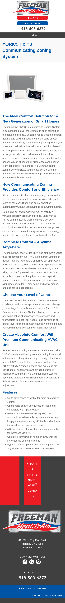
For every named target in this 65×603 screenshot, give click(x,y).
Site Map (41, 588)
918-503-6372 (32, 577)
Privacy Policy (27, 588)
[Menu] (32, 35)
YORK (32, 485)
